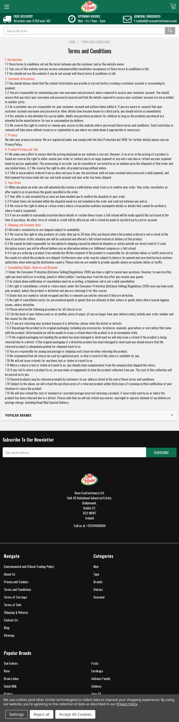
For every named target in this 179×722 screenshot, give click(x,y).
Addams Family (100, 677)
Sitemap (9, 634)
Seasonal (98, 596)
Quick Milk (10, 685)
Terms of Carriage (15, 596)
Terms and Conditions (17, 588)
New (95, 565)
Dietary (97, 588)
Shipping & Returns (16, 611)
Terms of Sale (12, 604)
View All (96, 693)
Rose (7, 670)
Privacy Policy (127, 704)
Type (96, 573)
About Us (9, 573)
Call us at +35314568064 (90, 525)
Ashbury (96, 685)
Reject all (42, 714)
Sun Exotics (11, 662)
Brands (97, 581)
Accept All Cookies (75, 714)
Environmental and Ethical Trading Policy (29, 565)
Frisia (94, 662)
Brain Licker (11, 677)
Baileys (8, 693)
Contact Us (11, 619)
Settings (16, 714)
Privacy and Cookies (16, 581)
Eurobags (97, 670)
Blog (7, 626)
